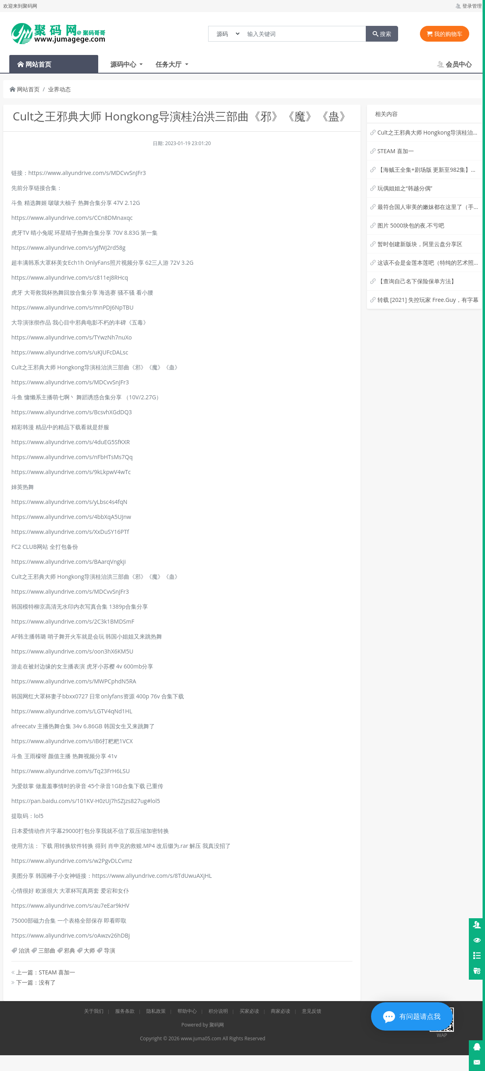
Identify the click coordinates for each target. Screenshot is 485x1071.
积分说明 (218, 1011)
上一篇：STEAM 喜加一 (43, 972)
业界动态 (59, 89)
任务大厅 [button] (169, 64)
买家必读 (249, 1011)
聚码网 (216, 1024)
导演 (109, 950)
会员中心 (454, 64)
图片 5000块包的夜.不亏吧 (410, 225)
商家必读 (280, 1011)
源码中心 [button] (124, 64)
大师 (89, 950)
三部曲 (46, 950)
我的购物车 (444, 34)
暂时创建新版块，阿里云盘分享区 (419, 244)
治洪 (24, 950)
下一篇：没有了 (33, 982)
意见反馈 (311, 1011)
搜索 (382, 34)
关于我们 (93, 1011)
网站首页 (25, 89)
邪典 (69, 950)
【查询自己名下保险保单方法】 (417, 281)
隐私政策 (156, 1011)
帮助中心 (187, 1011)
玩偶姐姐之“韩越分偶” (404, 188)
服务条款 (125, 1011)
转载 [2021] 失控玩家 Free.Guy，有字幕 (428, 300)
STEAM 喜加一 (395, 151)
